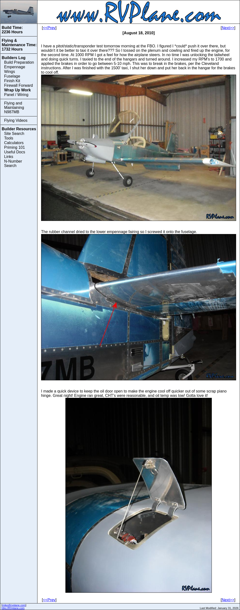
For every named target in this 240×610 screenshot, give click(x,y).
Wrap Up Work (17, 90)
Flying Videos (15, 120)
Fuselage (12, 76)
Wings (9, 72)
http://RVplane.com (13, 608)
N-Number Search (13, 163)
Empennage (14, 67)
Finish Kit (12, 81)
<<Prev (49, 28)
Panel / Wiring (16, 95)
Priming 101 (14, 147)
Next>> (228, 28)
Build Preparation (19, 62)
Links (8, 157)
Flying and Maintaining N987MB (14, 107)
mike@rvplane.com (14, 605)
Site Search (14, 133)
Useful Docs (14, 152)
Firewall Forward (18, 85)
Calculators (14, 143)
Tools (8, 138)
